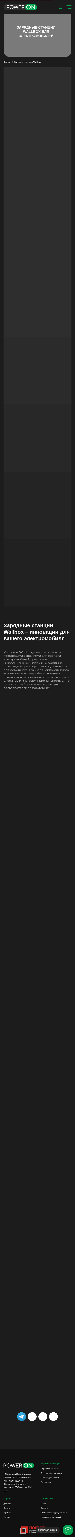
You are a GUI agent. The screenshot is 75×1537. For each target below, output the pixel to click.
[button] (60, 7)
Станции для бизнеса (50, 1478)
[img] (53, 1416)
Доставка (7, 1504)
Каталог (7, 62)
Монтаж (7, 1517)
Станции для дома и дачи (51, 1473)
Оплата (7, 1508)
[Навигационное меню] (69, 7)
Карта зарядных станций (51, 1517)
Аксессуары (46, 1482)
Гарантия (7, 1513)
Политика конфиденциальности (54, 1513)
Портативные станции (50, 1469)
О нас (43, 1504)
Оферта (44, 1508)
